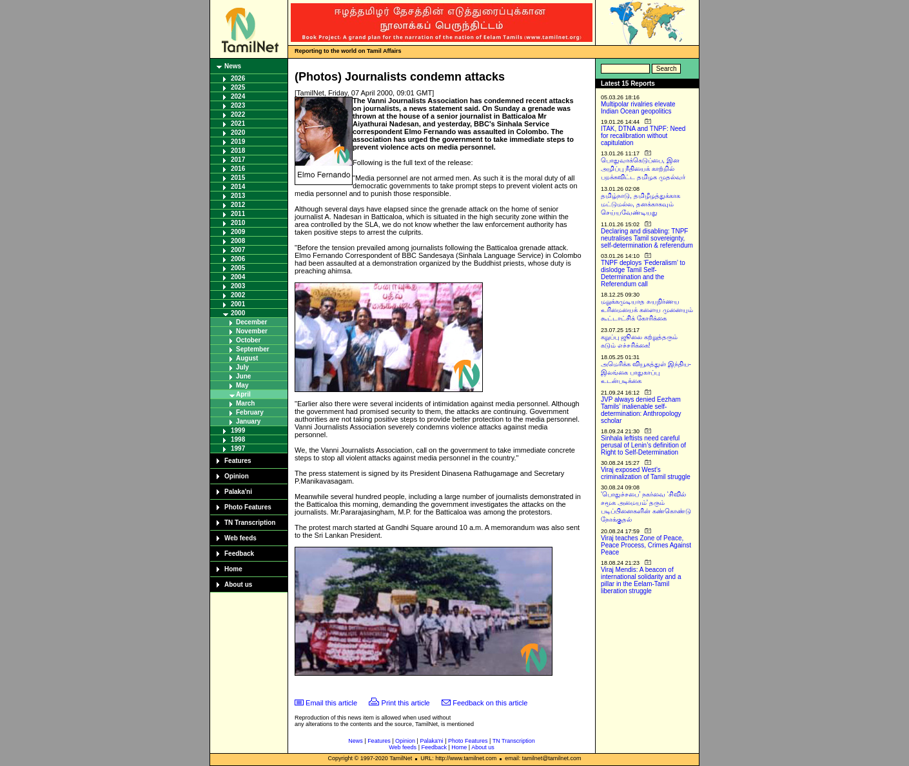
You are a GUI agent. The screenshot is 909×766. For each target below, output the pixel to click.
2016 (238, 168)
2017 (238, 159)
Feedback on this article (490, 703)
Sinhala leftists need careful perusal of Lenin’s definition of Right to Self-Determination (643, 445)
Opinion (236, 476)
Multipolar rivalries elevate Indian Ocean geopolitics (638, 108)
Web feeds (240, 538)
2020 (238, 132)
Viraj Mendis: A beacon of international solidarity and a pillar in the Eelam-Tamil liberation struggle (641, 580)
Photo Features (247, 507)
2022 (238, 114)
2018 (238, 150)
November (252, 331)
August (247, 358)
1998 (238, 439)
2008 (238, 240)
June (243, 376)
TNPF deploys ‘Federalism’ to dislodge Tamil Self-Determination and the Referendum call (643, 273)
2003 (238, 286)
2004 (238, 276)
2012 (238, 204)
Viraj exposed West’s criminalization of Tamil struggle (645, 473)
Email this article (331, 703)
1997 (238, 448)
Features (237, 460)
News (232, 66)
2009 (238, 231)
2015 (238, 177)
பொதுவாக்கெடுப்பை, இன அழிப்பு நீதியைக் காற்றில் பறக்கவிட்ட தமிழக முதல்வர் (643, 169)
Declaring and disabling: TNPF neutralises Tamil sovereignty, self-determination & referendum (647, 238)
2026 (238, 78)
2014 (238, 186)
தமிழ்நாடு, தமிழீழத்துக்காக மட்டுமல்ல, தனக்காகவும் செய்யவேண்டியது (640, 204)
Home (233, 569)
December (251, 322)
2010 (238, 222)
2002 (238, 295)
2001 (238, 304)
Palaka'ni (238, 491)
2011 (238, 213)
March (245, 403)
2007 (238, 249)
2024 (238, 96)
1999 (238, 430)
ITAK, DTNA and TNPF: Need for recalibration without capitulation (643, 135)
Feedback (239, 553)
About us (238, 584)
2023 (238, 105)
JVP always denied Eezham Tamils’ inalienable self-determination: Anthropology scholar (641, 410)
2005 (238, 267)
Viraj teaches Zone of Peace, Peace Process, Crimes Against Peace (646, 545)
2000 (238, 313)
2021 (238, 123)
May (242, 385)
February (250, 412)
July (242, 367)
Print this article (406, 703)
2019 (238, 141)
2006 (238, 258)
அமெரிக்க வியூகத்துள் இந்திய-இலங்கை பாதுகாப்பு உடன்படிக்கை (646, 372)
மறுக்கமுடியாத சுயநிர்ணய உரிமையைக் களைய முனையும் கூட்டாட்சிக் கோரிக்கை (647, 310)
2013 (238, 195)
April (243, 394)
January (248, 421)
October (248, 340)
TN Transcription (249, 522)
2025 (238, 87)
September (252, 349)
